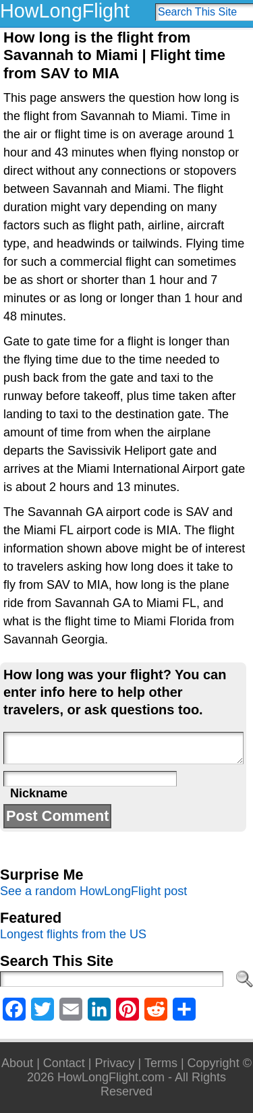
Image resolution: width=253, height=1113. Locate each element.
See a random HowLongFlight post (93, 891)
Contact (64, 1063)
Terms (160, 1063)
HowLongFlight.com (111, 1077)
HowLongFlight (65, 11)
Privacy (115, 1063)
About (17, 1063)
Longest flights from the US (73, 934)
